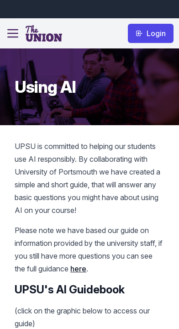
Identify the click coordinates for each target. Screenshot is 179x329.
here (78, 268)
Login (151, 33)
